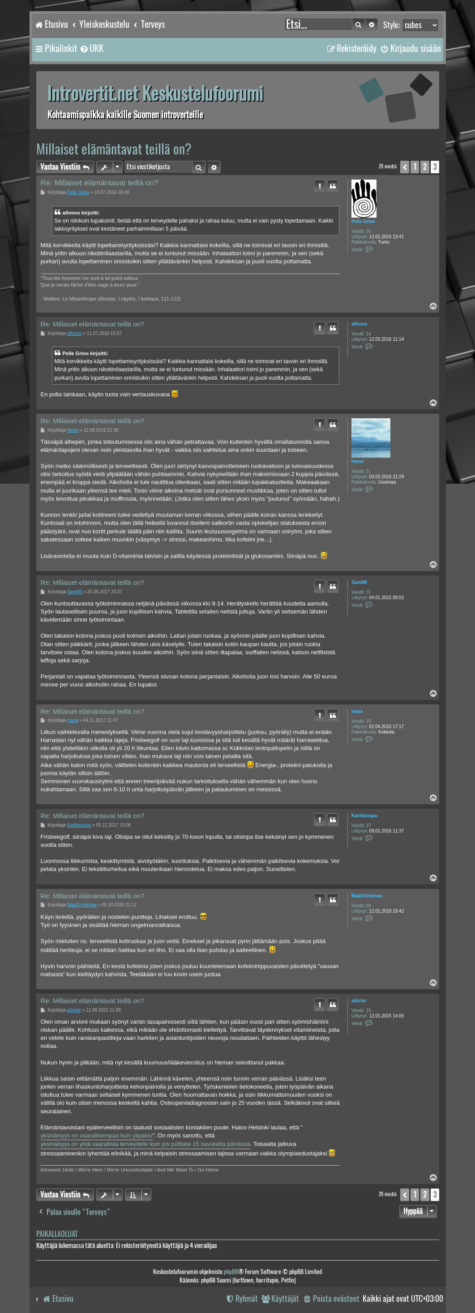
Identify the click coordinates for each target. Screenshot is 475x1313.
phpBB (231, 1271)
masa (357, 711)
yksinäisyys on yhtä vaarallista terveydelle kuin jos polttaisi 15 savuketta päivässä (145, 1144)
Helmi (357, 461)
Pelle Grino (363, 221)
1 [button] (414, 167)
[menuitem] (91, 48)
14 (368, 333)
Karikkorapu (364, 815)
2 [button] (425, 167)
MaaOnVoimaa (366, 895)
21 (368, 471)
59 (368, 905)
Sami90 (359, 582)
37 (368, 592)
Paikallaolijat (56, 1234)
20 (368, 231)
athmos (359, 324)
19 (368, 1010)
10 (368, 721)
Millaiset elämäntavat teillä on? (114, 149)
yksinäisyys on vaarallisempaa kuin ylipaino (97, 1135)
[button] (404, 167)
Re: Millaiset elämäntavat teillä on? (99, 183)
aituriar (359, 1000)
